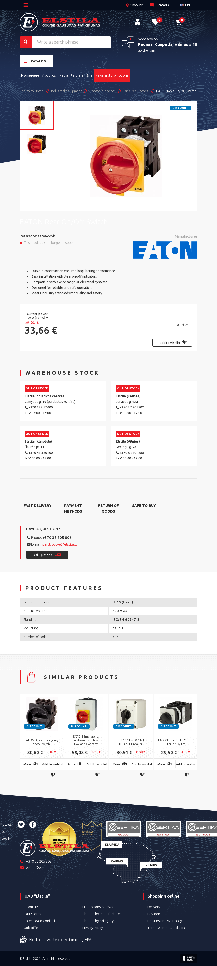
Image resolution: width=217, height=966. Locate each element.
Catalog (35, 61)
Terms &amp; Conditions (166, 928)
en (185, 5)
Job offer (31, 928)
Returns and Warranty (164, 921)
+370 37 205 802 (57, 537)
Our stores (32, 914)
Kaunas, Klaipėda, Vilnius (163, 44)
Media (63, 75)
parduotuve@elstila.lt (59, 544)
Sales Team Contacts (40, 921)
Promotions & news (97, 907)
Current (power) (38, 313)
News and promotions (111, 75)
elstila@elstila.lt (36, 868)
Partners (77, 75)
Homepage (30, 75)
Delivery (153, 907)
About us (49, 75)
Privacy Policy (92, 928)
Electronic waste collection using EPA (55, 939)
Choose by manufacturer (101, 914)
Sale (89, 75)
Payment (154, 914)
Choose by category (98, 921)
